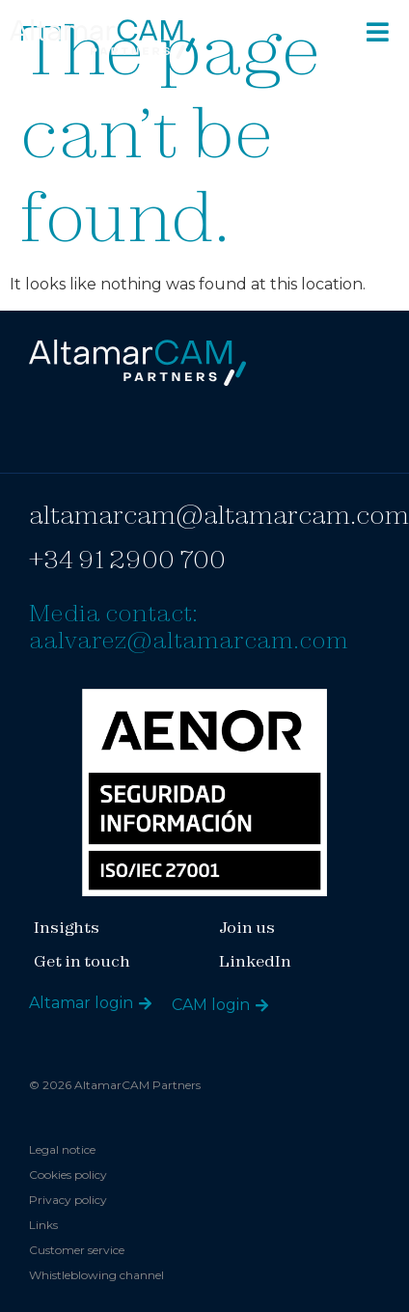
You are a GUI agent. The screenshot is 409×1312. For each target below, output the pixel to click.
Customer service (76, 1250)
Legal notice (62, 1149)
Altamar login (81, 1003)
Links (43, 1224)
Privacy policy (68, 1199)
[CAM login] (262, 1005)
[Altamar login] (145, 1004)
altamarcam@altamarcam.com (219, 515)
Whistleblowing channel (96, 1275)
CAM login (211, 1005)
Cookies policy (68, 1174)
